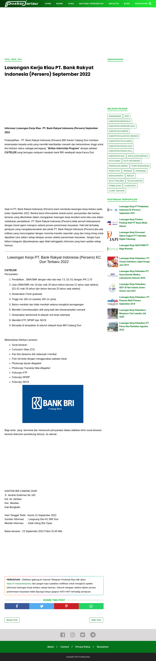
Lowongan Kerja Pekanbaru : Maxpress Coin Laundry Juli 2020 (133, 313)
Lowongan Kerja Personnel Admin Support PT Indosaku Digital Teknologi (132, 235)
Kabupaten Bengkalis (120, 121)
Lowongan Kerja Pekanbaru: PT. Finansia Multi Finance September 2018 (134, 300)
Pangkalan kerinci (118, 166)
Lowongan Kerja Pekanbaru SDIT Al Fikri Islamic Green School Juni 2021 (132, 287)
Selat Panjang (116, 181)
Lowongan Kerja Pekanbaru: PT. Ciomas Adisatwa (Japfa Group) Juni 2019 (134, 261)
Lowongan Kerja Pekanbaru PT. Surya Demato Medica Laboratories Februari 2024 (134, 274)
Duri (126, 116)
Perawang (140, 171)
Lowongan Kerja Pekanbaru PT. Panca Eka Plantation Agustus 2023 (134, 326)
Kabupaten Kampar (118, 131)
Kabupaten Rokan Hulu (120, 151)
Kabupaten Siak (117, 156)
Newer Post (12, 620)
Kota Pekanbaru (132, 161)
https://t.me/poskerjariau (19, 583)
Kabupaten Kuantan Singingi (123, 136)
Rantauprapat (116, 176)
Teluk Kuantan (134, 181)
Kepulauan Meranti (138, 156)
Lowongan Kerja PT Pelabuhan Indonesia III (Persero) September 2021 (134, 210)
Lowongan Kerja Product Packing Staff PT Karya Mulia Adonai (133, 222)
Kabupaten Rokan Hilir (120, 146)
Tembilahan (115, 186)
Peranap (127, 171)
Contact (64, 647)
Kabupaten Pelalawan (120, 141)
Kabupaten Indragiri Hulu (122, 126)
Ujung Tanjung (117, 191)
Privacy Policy (83, 647)
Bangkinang (115, 116)
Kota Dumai (114, 161)
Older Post (96, 620)
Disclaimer (103, 647)
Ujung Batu (130, 186)
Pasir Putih (114, 171)
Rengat (130, 176)
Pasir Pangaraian (140, 166)
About (50, 647)
